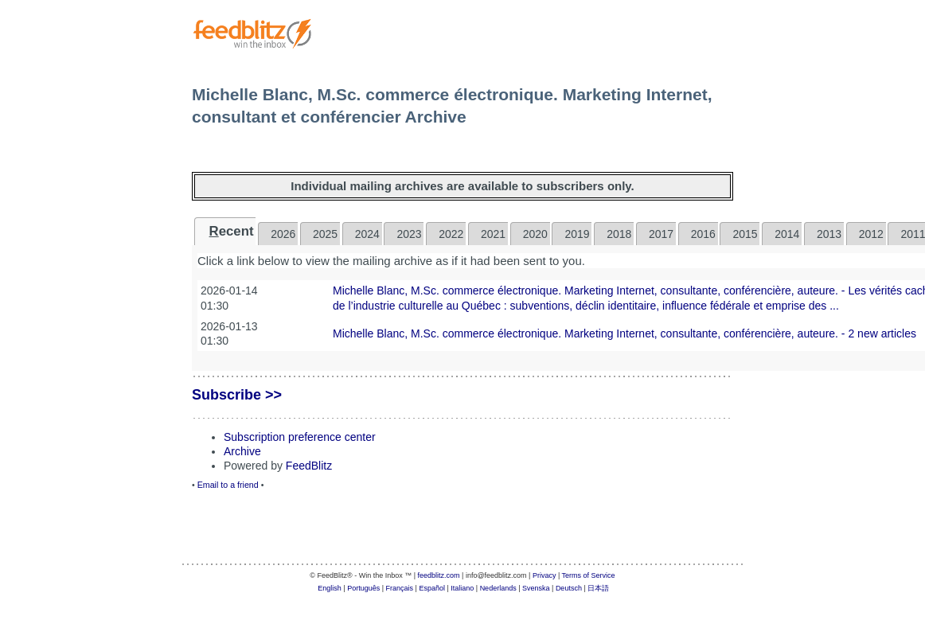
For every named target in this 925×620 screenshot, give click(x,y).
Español (432, 588)
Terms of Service (588, 575)
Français (400, 588)
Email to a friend (228, 484)
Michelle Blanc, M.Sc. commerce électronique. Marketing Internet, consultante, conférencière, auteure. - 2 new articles (624, 333)
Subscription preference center (300, 437)
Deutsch (569, 588)
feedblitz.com (439, 575)
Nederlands (498, 588)
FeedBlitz (309, 465)
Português (363, 588)
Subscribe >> (237, 395)
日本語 (598, 588)
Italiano (462, 588)
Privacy (544, 575)
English (330, 588)
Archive (242, 451)
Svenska (536, 588)
